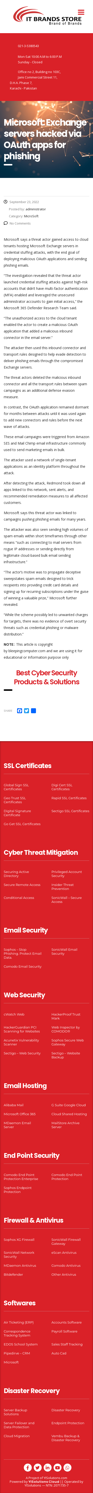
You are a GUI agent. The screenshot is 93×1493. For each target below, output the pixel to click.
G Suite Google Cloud (69, 1105)
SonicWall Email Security (65, 951)
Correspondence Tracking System (17, 1333)
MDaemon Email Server (17, 1125)
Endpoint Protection (68, 1423)
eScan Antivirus (64, 1253)
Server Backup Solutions (15, 1412)
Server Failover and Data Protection (19, 1425)
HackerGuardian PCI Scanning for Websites (22, 1029)
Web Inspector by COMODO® (66, 1029)
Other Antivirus (64, 1274)
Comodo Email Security (22, 966)
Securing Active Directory (16, 874)
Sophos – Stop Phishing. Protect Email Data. (22, 953)
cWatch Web (14, 1014)
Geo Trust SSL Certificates (15, 800)
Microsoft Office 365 (19, 1114)
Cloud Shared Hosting (69, 1114)
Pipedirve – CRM (17, 1353)
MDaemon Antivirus (20, 1265)
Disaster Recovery (66, 1410)
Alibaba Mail (14, 1105)
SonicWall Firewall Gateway (66, 1242)
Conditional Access (19, 898)
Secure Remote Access (22, 885)
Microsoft (11, 1362)
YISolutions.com (55, 1478)
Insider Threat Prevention (63, 887)
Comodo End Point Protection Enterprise (21, 1177)
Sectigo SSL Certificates (71, 811)
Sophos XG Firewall (19, 1240)
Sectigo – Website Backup (66, 1055)
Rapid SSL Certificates (69, 798)
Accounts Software (67, 1322)
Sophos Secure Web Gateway (68, 1042)
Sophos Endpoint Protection (17, 1190)
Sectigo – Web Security (22, 1053)
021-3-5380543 (28, 46)
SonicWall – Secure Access (67, 900)
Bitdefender (13, 1274)
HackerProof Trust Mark (66, 1016)
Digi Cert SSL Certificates (62, 787)
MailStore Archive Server (66, 1125)
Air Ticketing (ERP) (19, 1322)
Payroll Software (65, 1331)
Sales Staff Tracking (67, 1344)
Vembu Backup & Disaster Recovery (66, 1438)
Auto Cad (59, 1353)
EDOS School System (21, 1344)
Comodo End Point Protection (67, 1177)
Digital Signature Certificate (17, 813)
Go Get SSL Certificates (22, 824)
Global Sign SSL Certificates (16, 787)
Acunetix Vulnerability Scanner (21, 1042)
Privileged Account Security (67, 874)
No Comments (17, 223)
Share (8, 710)
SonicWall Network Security (19, 1254)
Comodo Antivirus (66, 1265)
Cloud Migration (17, 1436)
